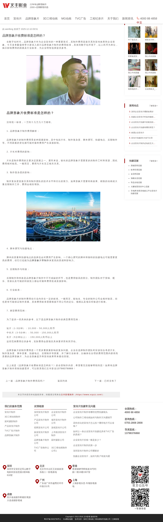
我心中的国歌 (150, 73)
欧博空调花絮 (136, 170)
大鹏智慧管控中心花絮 (140, 187)
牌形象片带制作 (40, 260)
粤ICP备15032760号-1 (52, 519)
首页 (7, 18)
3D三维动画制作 (12, 416)
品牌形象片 (32, 18)
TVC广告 (80, 18)
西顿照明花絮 (136, 166)
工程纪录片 (97, 18)
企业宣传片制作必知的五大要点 (144, 143)
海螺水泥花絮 (136, 178)
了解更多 (153, 23)
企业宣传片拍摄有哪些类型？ (143, 127)
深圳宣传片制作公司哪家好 (86, 450)
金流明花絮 (135, 174)
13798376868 (65, 368)
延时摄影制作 (11, 421)
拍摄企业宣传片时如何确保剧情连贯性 (147, 117)
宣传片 (17, 18)
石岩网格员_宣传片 (151, 89)
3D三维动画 (50, 18)
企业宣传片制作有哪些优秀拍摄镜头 (90, 412)
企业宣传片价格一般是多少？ (87, 440)
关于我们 (112, 18)
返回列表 (62, 381)
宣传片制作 (10, 412)
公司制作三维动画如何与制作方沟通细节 (92, 417)
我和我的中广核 (134, 89)
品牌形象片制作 (12, 435)
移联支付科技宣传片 (151, 40)
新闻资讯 (127, 18)
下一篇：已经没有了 (105, 381)
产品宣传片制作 (12, 426)
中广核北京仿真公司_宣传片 (134, 40)
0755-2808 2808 (134, 422)
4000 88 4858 (132, 412)
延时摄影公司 (57, 440)
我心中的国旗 (150, 56)
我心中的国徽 (133, 73)
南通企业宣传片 (137, 133)
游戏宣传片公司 (58, 427)
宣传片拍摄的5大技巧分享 (142, 138)
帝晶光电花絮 (136, 182)
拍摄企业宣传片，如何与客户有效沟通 (91, 456)
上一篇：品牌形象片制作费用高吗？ (25, 381)
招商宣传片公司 (41, 427)
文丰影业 (17, 45)
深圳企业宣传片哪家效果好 (142, 112)
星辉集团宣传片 (134, 56)
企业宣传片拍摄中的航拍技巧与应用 (146, 122)
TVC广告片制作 (12, 430)
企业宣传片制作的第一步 (85, 445)
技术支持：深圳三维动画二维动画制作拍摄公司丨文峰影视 (97, 519)
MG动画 (66, 18)
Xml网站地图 (68, 519)
